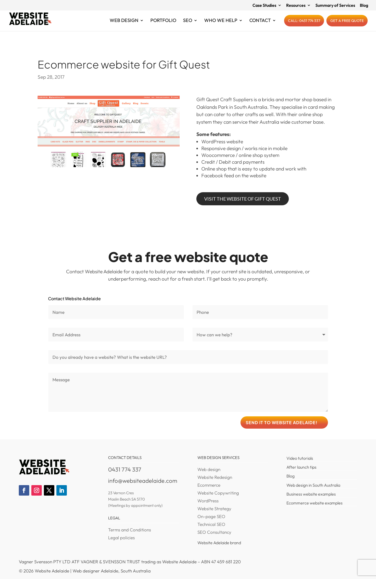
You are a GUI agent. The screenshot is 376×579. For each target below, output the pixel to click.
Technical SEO (211, 525)
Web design (208, 470)
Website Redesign (214, 477)
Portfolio (163, 25)
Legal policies (121, 538)
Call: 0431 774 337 (304, 25)
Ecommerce (208, 485)
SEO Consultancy (214, 532)
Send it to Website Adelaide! (282, 422)
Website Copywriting (218, 493)
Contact (260, 25)
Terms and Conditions (129, 530)
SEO (187, 25)
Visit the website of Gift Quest (242, 199)
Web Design (124, 25)
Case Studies (264, 5)
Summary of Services (335, 5)
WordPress (208, 501)
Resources (296, 5)
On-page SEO (211, 517)
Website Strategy (214, 509)
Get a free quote (347, 25)
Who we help (220, 25)
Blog (364, 5)
